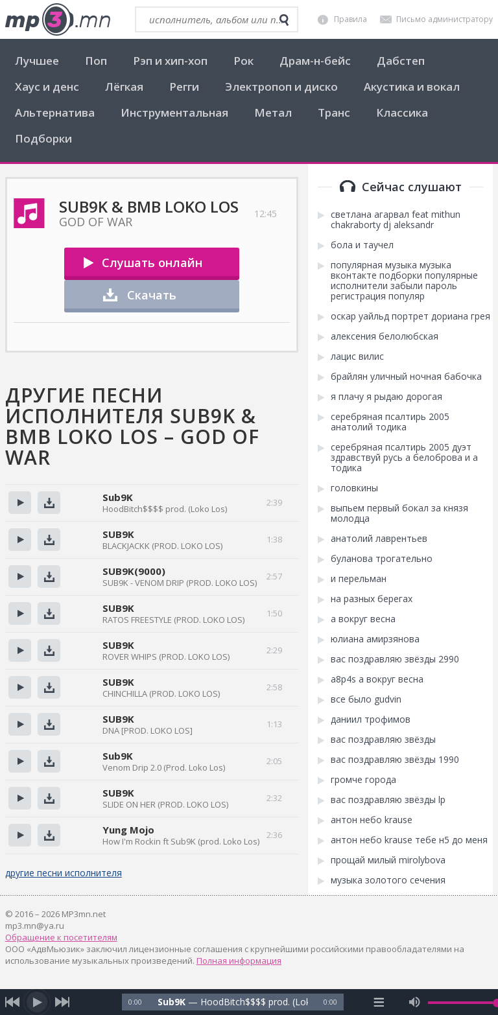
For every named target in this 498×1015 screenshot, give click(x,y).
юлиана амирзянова (375, 639)
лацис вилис (357, 356)
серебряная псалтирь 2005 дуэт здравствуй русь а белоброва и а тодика (404, 457)
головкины (354, 488)
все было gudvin (366, 699)
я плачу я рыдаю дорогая (386, 396)
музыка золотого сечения (388, 880)
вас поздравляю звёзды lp (388, 800)
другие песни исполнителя (63, 873)
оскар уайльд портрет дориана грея (410, 316)
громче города (363, 780)
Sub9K (117, 497)
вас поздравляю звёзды (383, 739)
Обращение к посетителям (61, 937)
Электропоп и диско (281, 86)
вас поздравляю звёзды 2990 (395, 659)
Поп (96, 60)
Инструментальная (174, 112)
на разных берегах (371, 599)
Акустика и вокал (412, 86)
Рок (243, 60)
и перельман (358, 579)
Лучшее (37, 60)
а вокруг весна (363, 619)
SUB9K (118, 534)
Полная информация (238, 960)
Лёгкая (124, 86)
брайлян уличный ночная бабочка (406, 376)
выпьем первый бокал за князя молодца (399, 513)
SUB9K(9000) (133, 571)
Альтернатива (55, 112)
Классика (402, 112)
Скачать (151, 295)
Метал (273, 112)
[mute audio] (414, 1002)
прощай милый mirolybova (388, 860)
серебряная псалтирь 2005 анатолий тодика (390, 422)
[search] (284, 20)
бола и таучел (362, 245)
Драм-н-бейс (315, 60)
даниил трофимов (370, 719)
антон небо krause (371, 820)
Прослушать (19, 502)
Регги (184, 86)
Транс (334, 112)
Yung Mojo (128, 829)
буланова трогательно (382, 559)
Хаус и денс (47, 86)
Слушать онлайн (152, 262)
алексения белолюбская (384, 336)
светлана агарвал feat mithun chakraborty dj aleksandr (395, 219)
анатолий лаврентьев (379, 538)
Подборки (43, 138)
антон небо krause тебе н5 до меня (409, 840)
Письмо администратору (444, 19)
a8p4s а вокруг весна (377, 679)
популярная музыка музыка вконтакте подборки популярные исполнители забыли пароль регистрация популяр (404, 280)
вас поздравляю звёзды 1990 (395, 759)
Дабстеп (401, 60)
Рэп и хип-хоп (170, 60)
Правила (350, 19)
